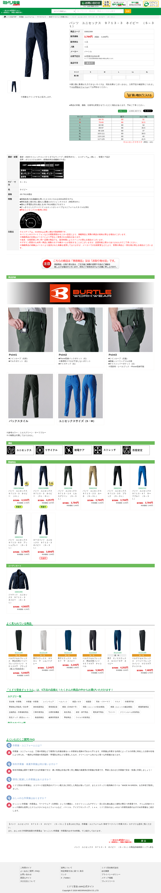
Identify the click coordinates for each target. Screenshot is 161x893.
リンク (64, 874)
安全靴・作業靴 (15, 702)
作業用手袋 (129, 702)
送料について (66, 868)
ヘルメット (63, 702)
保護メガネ (76, 702)
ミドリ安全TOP (10, 17)
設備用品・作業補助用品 (18, 712)
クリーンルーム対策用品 (129, 712)
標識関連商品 (143, 707)
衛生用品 (67, 712)
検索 (128, 11)
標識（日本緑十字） (70, 707)
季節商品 (67, 717)
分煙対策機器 (54, 712)
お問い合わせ (26, 874)
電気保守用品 (98, 712)
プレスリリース (108, 881)
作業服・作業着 (32, 702)
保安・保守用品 (82, 712)
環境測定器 (53, 707)
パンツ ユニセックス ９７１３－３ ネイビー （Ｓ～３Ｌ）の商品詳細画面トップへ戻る (113, 847)
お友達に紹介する (135, 111)
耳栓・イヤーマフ (103, 702)
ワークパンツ (41, 17)
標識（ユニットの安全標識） (94, 707)
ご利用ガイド (26, 868)
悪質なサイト (26, 878)
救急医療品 (39, 717)
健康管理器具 (54, 717)
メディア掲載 (107, 878)
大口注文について (27, 881)
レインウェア (48, 702)
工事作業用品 (38, 712)
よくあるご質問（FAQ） (30, 871)
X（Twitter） (66, 878)
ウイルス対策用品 (83, 717)
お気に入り (122, 111)
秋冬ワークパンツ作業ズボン (59, 17)
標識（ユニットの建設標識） (122, 707)
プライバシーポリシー (111, 874)
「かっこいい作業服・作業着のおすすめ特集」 (62, 831)
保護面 (88, 702)
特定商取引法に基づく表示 (72, 871)
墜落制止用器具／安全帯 (18, 707)
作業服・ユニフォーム (26, 17)
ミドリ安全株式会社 (110, 868)
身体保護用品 (38, 707)
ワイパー (111, 712)
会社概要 (105, 871)
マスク (117, 702)
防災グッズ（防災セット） (19, 717)
